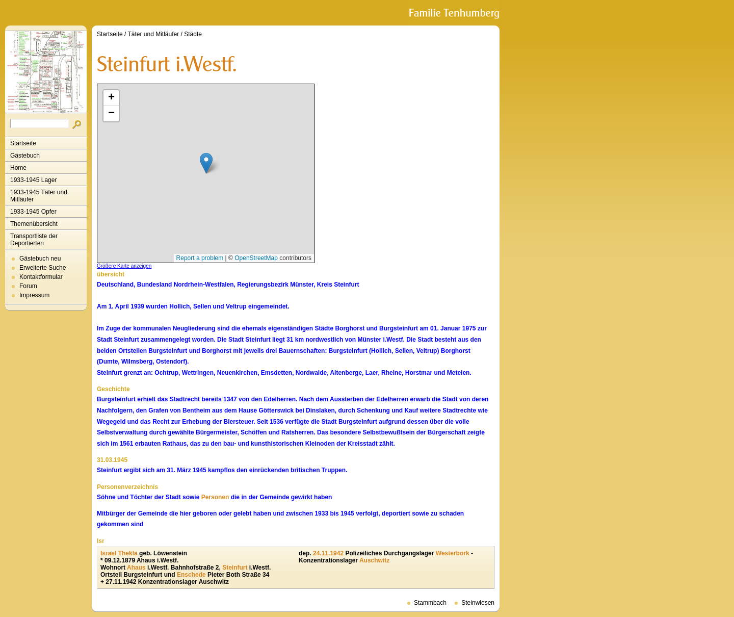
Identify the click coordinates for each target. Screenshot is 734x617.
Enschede (191, 574)
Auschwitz (374, 560)
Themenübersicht (34, 223)
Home (18, 167)
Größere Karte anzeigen (124, 266)
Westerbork (452, 553)
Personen (215, 497)
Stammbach (430, 602)
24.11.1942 (328, 553)
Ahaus (136, 567)
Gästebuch (25, 155)
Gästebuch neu (40, 258)
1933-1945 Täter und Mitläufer (38, 196)
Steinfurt (234, 567)
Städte (193, 34)
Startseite (23, 143)
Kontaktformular (41, 276)
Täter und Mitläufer (153, 34)
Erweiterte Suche (42, 267)
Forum (28, 286)
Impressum (34, 295)
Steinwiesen (477, 602)
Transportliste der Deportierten (34, 240)
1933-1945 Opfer (33, 211)
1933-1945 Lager (33, 180)
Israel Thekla (119, 553)
